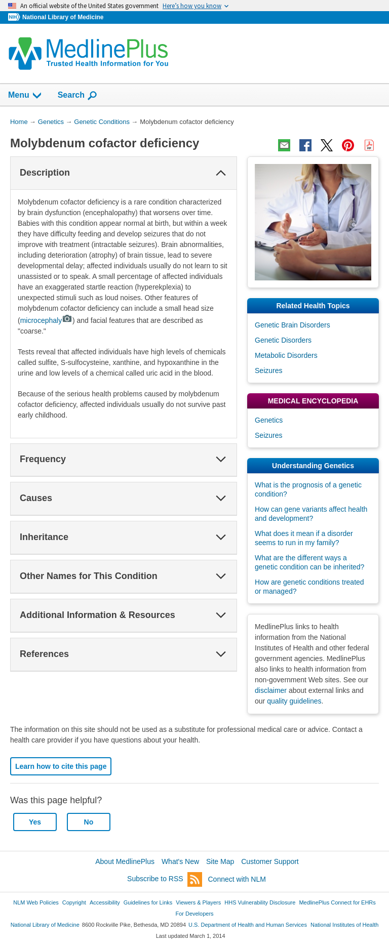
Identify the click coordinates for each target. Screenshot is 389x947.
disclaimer (271, 690)
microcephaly (46, 320)
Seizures (268, 370)
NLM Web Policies (36, 902)
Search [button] (78, 95)
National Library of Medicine (62, 17)
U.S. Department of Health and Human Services (247, 925)
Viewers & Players (198, 902)
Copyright (74, 902)
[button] (220, 173)
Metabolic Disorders (286, 355)
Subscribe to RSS (164, 879)
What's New (180, 861)
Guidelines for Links (148, 902)
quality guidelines (294, 701)
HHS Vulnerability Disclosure (259, 902)
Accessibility (105, 902)
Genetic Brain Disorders (292, 325)
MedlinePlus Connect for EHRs (337, 902)
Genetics (269, 420)
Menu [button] (25, 95)
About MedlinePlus (124, 861)
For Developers (194, 914)
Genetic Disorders (283, 340)
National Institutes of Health (344, 925)
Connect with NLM (237, 879)
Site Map (220, 861)
